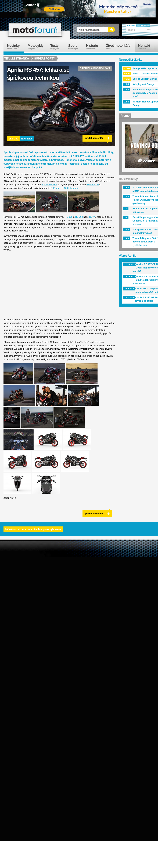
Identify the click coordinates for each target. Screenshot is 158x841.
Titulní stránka (16, 58)
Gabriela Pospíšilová (95, 68)
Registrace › (143, 25)
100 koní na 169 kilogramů (64, 188)
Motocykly (37, 47)
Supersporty (45, 58)
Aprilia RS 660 (49, 184)
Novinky (27, 138)
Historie (94, 47)
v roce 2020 (93, 184)
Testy (57, 47)
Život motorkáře (120, 47)
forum (35, 30)
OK (111, 29)
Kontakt (146, 47)
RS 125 (69, 217)
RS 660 (79, 217)
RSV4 (92, 217)
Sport (75, 47)
